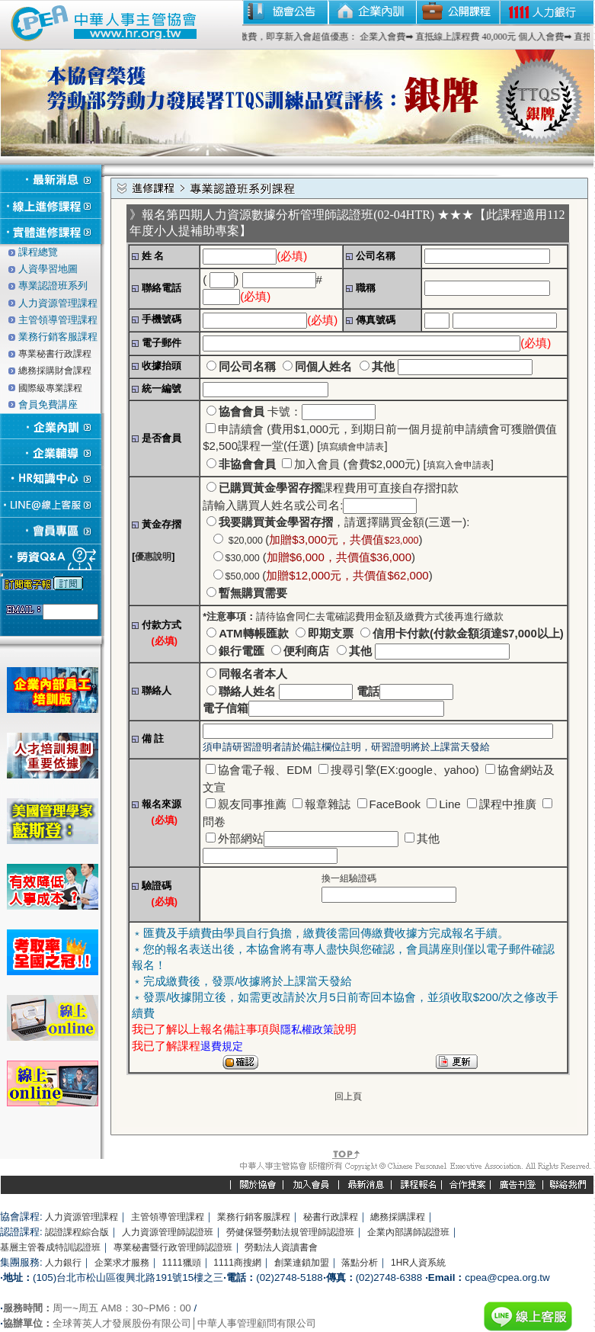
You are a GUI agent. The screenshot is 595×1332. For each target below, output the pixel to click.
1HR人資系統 (418, 1262)
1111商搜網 (237, 1262)
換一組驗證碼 (348, 878)
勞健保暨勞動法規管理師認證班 (290, 1232)
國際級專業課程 (50, 388)
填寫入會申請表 (459, 465)
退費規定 (221, 1046)
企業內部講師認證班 (408, 1232)
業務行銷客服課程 (253, 1217)
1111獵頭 (181, 1262)
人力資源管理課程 (81, 1217)
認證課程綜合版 (77, 1232)
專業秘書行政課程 (54, 353)
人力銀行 (63, 1262)
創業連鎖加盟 (301, 1262)
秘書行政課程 (330, 1217)
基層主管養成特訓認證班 (50, 1247)
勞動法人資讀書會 (281, 1247)
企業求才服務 (121, 1262)
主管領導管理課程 (167, 1217)
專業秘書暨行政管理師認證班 (173, 1247)
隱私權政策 (307, 1029)
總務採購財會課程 (54, 370)
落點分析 (359, 1262)
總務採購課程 (397, 1217)
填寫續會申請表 (352, 446)
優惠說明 (153, 556)
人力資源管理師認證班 (167, 1232)
